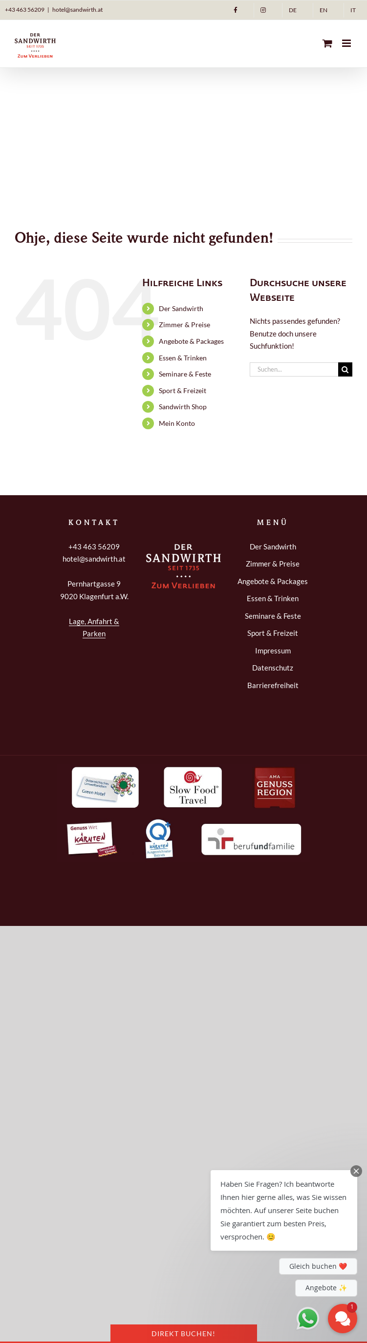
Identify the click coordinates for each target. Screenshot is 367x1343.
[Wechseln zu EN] (323, 10)
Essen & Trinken (183, 358)
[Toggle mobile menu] (347, 43)
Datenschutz (272, 667)
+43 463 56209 (24, 9)
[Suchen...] (294, 369)
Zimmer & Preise (184, 324)
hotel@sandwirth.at (77, 9)
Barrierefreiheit (273, 685)
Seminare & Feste (185, 374)
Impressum (273, 650)
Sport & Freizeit (182, 390)
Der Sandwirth (181, 308)
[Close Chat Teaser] (356, 1171)
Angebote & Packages (191, 341)
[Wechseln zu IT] (353, 10)
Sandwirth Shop (183, 406)
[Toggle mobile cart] (327, 43)
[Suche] (345, 369)
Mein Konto (177, 423)
